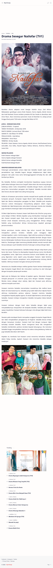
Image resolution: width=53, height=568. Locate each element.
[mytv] (11, 520)
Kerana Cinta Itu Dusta (15, 487)
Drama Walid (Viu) (14, 528)
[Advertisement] (26, 18)
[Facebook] (4, 559)
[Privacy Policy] (6, 561)
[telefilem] (12, 514)
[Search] (50, 3)
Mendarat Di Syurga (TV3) (16, 516)
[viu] (14, 526)
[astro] (11, 496)
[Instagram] (9, 559)
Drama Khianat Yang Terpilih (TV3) (19, 481)
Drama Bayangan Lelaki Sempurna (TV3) (21, 475)
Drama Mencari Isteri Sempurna (18, 505)
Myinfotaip (7, 3)
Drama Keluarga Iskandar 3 (17, 510)
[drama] (12, 473)
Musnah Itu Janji (14, 522)
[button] (48, 3)
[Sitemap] (12, 561)
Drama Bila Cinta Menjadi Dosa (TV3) (20, 493)
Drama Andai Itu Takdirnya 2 (17, 499)
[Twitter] (15, 559)
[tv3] (14, 473)
